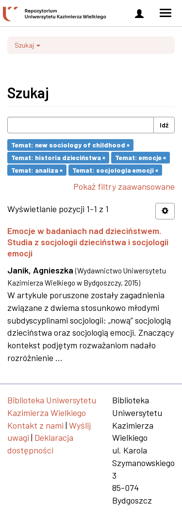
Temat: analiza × (37, 169)
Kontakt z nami (35, 425)
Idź (164, 125)
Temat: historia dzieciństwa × (58, 157)
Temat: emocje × (140, 157)
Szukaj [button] (27, 45)
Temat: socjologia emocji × (115, 169)
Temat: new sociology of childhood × (70, 145)
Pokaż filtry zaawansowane (124, 186)
